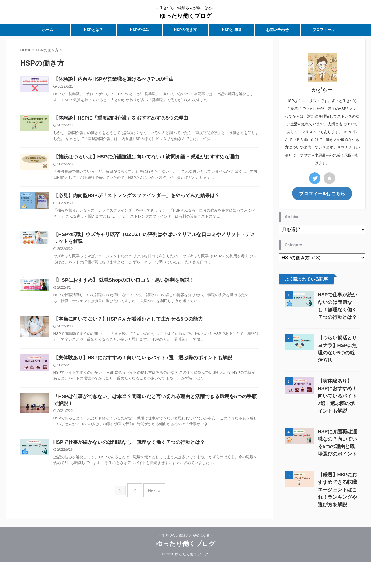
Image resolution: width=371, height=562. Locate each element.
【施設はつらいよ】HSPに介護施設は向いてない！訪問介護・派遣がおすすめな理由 (140, 158)
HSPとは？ (93, 30)
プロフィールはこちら (322, 193)
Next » (153, 494)
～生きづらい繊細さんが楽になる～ (185, 535)
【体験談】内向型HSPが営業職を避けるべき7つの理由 (110, 79)
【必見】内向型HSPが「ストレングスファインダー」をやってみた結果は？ (131, 197)
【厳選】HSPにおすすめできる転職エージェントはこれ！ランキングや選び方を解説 (337, 473)
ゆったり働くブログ (186, 16)
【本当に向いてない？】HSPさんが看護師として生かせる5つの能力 (123, 323)
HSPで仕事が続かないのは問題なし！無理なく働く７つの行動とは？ (124, 448)
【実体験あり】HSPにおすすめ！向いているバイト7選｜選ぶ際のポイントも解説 (137, 362)
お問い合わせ (277, 30)
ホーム (47, 30)
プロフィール (323, 30)
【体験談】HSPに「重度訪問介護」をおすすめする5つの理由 (116, 118)
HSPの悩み (139, 30)
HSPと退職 (231, 30)
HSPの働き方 (185, 30)
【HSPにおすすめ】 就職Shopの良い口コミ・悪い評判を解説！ (119, 283)
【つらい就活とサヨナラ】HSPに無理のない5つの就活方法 (337, 344)
